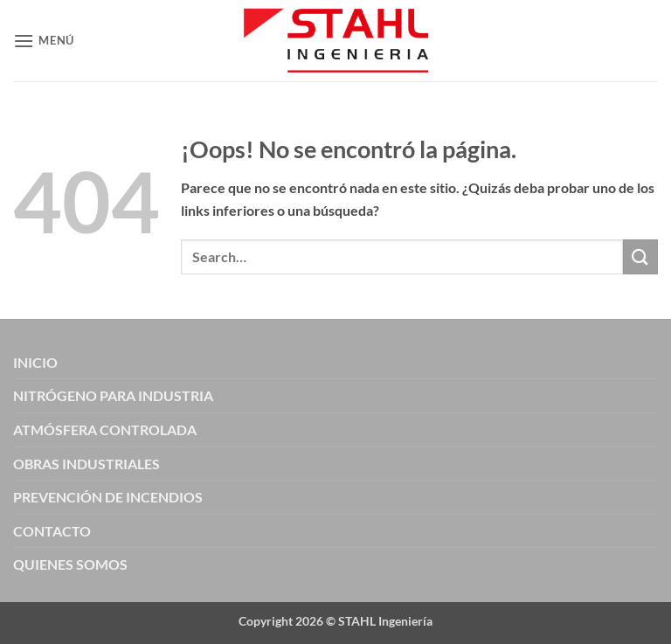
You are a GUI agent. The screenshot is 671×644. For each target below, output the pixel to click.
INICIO (35, 362)
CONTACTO (52, 531)
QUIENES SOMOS (70, 564)
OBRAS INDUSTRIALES (86, 463)
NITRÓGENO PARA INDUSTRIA (113, 395)
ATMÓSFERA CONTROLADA (105, 429)
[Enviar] (640, 256)
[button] (43, 40)
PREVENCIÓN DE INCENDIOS (108, 496)
